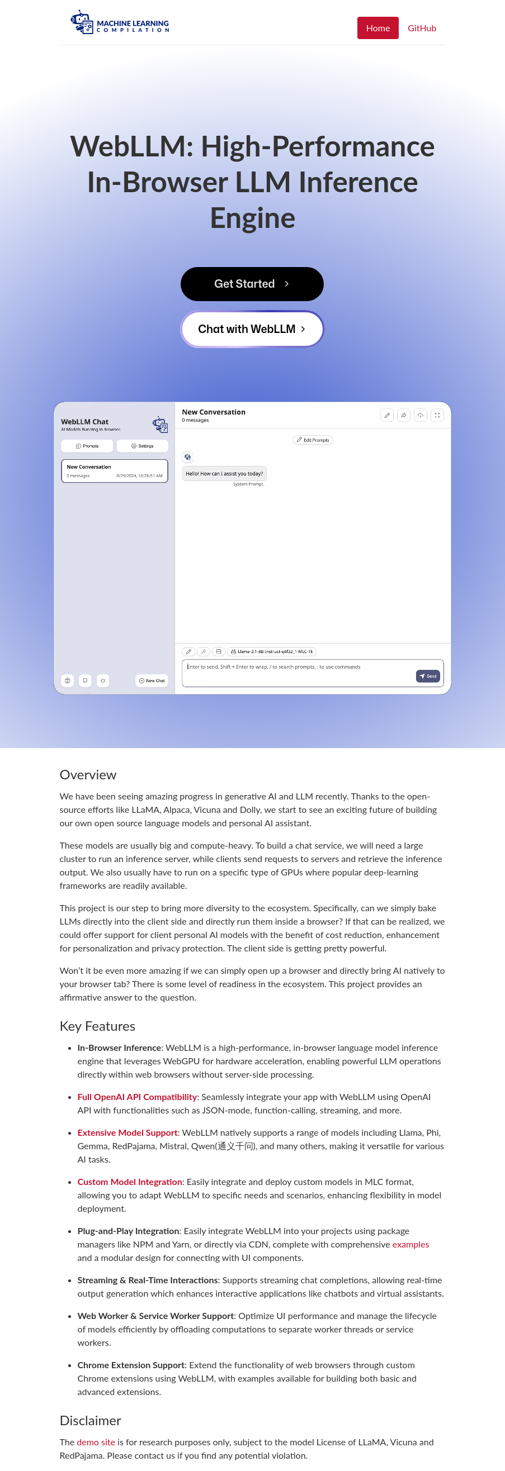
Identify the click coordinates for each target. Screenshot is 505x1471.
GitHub (422, 27)
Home (378, 27)
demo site (96, 1441)
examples (411, 1244)
